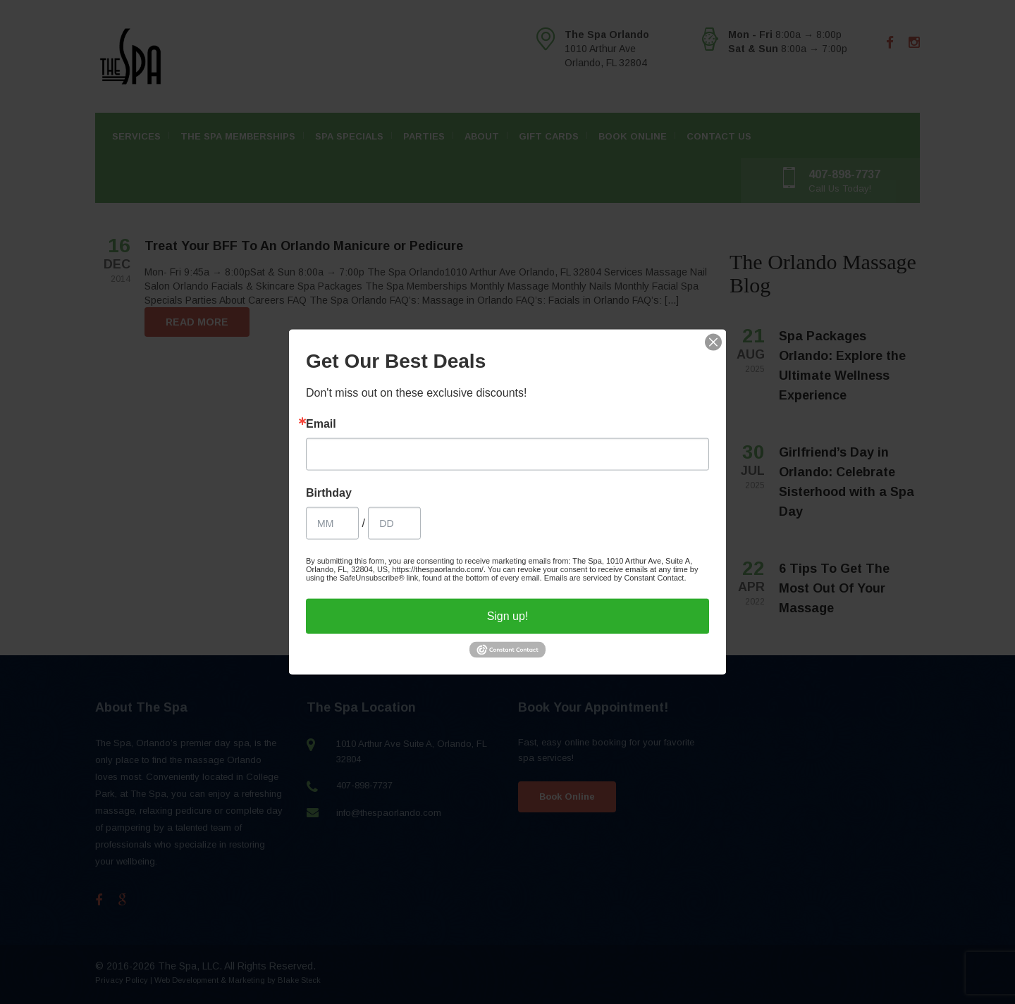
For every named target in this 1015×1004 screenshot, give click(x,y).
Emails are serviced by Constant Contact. (615, 577)
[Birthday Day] (394, 523)
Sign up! (508, 615)
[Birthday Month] (332, 523)
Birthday (329, 492)
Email (321, 423)
